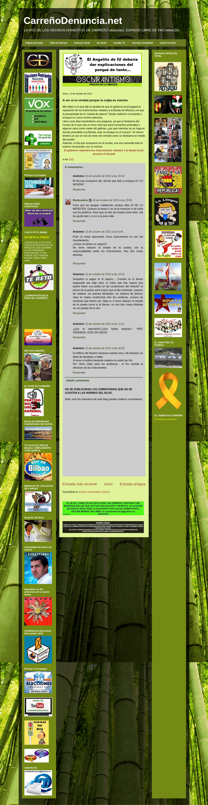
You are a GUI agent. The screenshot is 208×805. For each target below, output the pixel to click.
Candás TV (119, 43)
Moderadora (80, 200)
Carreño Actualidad (142, 43)
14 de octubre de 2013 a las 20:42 (104, 176)
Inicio (108, 484)
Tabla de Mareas (58, 43)
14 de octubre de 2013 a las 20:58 (112, 200)
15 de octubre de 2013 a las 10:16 (104, 274)
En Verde (102, 43)
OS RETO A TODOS (36, 237)
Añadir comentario (77, 380)
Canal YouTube (168, 43)
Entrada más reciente (80, 484)
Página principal (34, 43)
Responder (79, 189)
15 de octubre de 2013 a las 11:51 (104, 323)
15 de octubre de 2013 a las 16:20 (104, 348)
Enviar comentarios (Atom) (94, 491)
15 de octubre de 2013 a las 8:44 (104, 231)
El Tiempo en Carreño (165, 419)
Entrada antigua (132, 484)
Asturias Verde (82, 43)
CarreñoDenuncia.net (73, 20)
